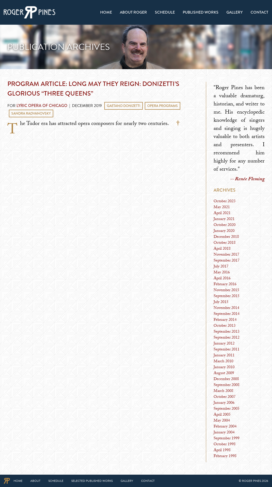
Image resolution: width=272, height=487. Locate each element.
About (35, 481)
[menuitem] (106, 12)
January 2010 (224, 367)
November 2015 (226, 290)
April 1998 (222, 450)
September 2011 (226, 349)
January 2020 (224, 231)
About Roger (133, 12)
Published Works (200, 12)
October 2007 (225, 397)
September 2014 (226, 314)
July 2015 (221, 302)
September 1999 (226, 438)
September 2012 (226, 338)
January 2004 (224, 432)
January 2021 (224, 219)
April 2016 (222, 278)
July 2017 (221, 267)
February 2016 (225, 284)
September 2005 (226, 409)
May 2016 (222, 272)
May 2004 (222, 421)
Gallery (234, 12)
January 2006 (224, 403)
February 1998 (225, 456)
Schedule (165, 12)
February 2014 (225, 320)
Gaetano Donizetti (123, 105)
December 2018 (226, 237)
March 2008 (223, 391)
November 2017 (226, 255)
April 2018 (222, 249)
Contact (259, 12)
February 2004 (225, 427)
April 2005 (222, 415)
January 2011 (224, 355)
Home (106, 12)
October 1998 (225, 444)
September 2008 (226, 385)
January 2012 (224, 344)
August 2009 (224, 373)
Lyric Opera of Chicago (42, 105)
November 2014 (226, 308)
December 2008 (226, 379)
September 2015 (226, 296)
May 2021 (222, 207)
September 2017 (226, 261)
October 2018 (225, 243)
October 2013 (225, 326)
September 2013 (226, 332)
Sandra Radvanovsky (31, 113)
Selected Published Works (92, 481)
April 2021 (222, 213)
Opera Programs (162, 105)
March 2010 (223, 361)
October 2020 (225, 225)
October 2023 (225, 201)
